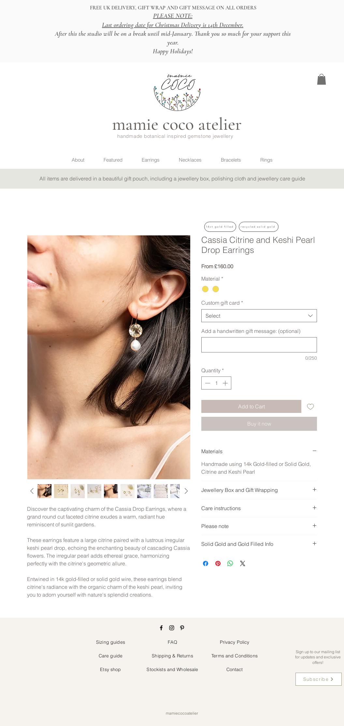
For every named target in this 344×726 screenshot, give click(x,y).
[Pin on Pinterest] (218, 563)
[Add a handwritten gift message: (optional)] (259, 345)
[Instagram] (171, 628)
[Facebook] (161, 628)
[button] (321, 79)
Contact (234, 669)
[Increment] (225, 383)
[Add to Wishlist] (310, 406)
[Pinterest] (182, 628)
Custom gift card (222, 302)
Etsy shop (110, 669)
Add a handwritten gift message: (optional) (250, 331)
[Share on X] (243, 563)
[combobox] (259, 315)
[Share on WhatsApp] (230, 563)
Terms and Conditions (234, 656)
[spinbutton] (216, 383)
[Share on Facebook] (205, 563)
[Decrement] (206, 383)
